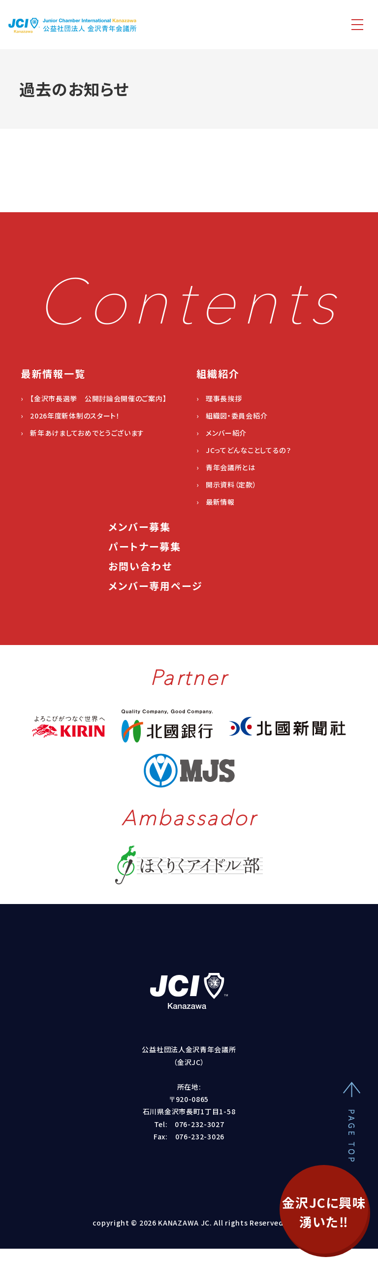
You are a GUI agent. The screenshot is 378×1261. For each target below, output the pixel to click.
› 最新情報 (215, 502)
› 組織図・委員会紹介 (232, 415)
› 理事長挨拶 (219, 398)
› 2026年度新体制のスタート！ (70, 415)
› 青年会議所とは (225, 467)
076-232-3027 (199, 1124)
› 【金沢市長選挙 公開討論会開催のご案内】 (93, 398)
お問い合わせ (140, 566)
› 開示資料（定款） (226, 484)
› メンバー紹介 (221, 433)
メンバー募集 (139, 526)
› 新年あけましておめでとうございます (82, 433)
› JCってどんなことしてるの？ (243, 450)
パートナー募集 (144, 546)
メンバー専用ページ (155, 586)
